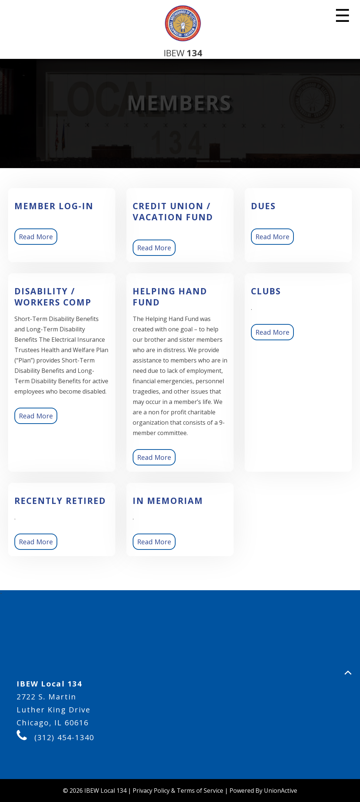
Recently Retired (60, 501)
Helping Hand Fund (170, 296)
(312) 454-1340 (64, 737)
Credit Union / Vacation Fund (173, 211)
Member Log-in (54, 206)
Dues (263, 206)
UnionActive (280, 790)
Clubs (266, 291)
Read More (36, 236)
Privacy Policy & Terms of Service (178, 790)
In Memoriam (168, 501)
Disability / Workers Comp (53, 296)
